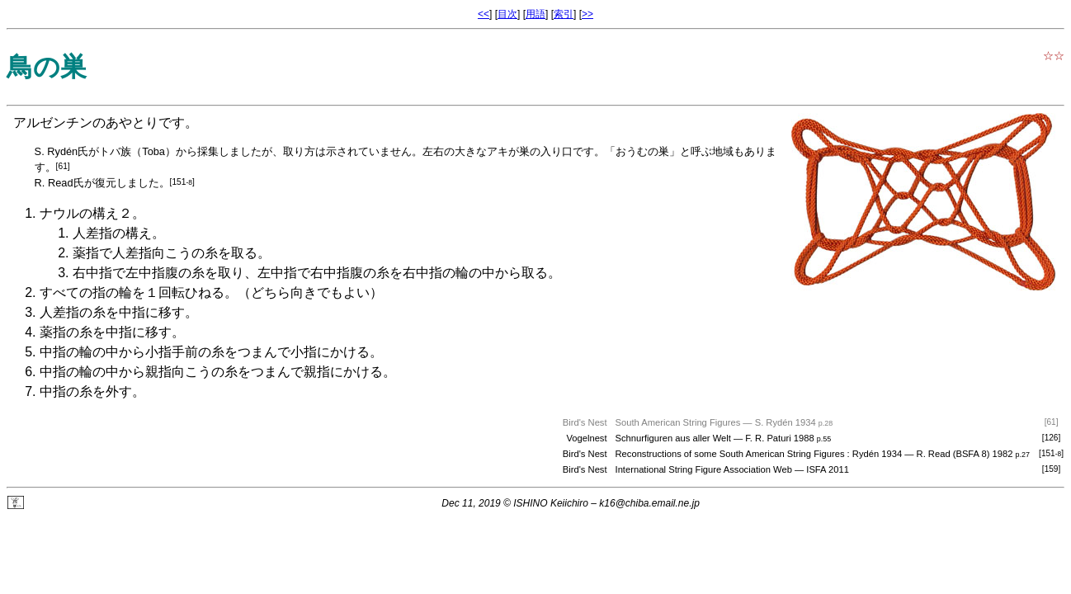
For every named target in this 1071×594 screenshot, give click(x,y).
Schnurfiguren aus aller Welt (673, 438)
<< (483, 14)
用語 (535, 14)
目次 (507, 14)
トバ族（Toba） (137, 151)
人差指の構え (112, 233)
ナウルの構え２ (86, 213)
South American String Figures (678, 422)
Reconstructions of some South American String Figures (730, 454)
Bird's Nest (585, 469)
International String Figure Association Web (704, 469)
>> (587, 14)
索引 (563, 14)
